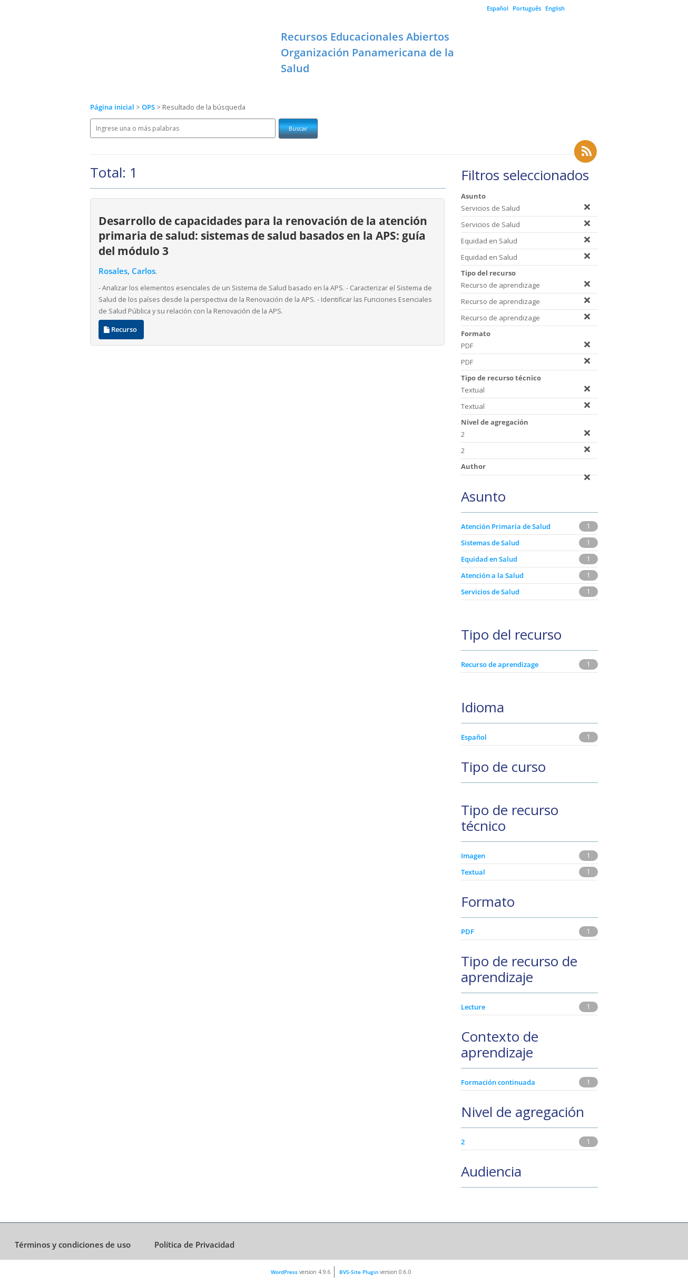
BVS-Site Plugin (358, 1272)
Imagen (473, 855)
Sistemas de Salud (490, 542)
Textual (473, 872)
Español (497, 8)
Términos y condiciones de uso (73, 1244)
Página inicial (112, 107)
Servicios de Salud (490, 591)
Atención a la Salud (492, 575)
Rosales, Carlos (127, 271)
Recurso (121, 329)
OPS (149, 107)
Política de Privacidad (194, 1244)
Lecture (473, 1007)
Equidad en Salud (489, 559)
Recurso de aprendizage (499, 664)
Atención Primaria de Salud (506, 526)
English (555, 8)
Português (527, 8)
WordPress (284, 1272)
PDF (467, 931)
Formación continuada (498, 1082)
